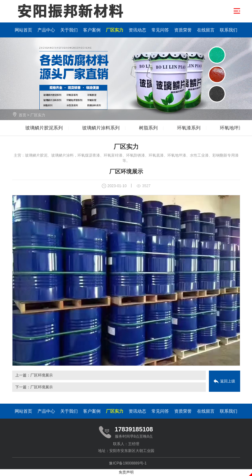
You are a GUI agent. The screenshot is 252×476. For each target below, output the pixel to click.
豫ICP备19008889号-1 (127, 463)
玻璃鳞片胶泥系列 (44, 127)
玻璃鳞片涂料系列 (101, 127)
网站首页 (23, 29)
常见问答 (160, 29)
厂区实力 (114, 29)
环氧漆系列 (188, 127)
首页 (22, 115)
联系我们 (228, 29)
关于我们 (69, 29)
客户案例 (92, 29)
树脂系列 (148, 127)
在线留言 (206, 29)
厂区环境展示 (41, 375)
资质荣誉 (183, 29)
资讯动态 (137, 29)
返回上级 (227, 381)
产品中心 (46, 29)
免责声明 (126, 472)
